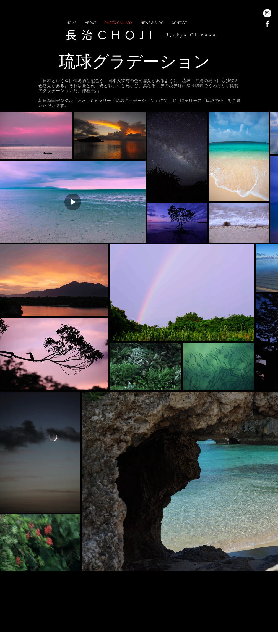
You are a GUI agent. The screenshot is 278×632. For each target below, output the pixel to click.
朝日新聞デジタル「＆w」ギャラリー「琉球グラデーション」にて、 (105, 100)
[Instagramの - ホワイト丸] (267, 13)
